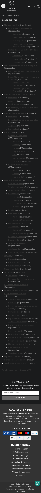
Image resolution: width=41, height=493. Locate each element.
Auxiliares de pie (15, 249)
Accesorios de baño (13, 180)
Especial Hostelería (16, 318)
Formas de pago (21, 455)
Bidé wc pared (18, 158)
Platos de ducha (11, 25)
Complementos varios (18, 347)
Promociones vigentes (21, 469)
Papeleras (12, 303)
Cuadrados (17, 34)
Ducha (15, 141)
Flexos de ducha (15, 334)
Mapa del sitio (15, 484)
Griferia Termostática (18, 164)
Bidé (14, 155)
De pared (16, 220)
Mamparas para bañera (15, 113)
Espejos (7, 256)
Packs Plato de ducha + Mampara (23, 71)
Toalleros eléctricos (17, 322)
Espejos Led (13, 262)
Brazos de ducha (16, 331)
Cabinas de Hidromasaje (15, 290)
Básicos (11, 259)
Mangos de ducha (16, 344)
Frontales (12, 98)
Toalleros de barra (16, 187)
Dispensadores (15, 240)
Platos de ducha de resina (20, 28)
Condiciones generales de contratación (19, 489)
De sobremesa (18, 233)
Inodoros (12, 276)
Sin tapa (16, 197)
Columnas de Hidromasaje (16, 285)
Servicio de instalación (14, 360)
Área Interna (20, 491)
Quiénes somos (21, 452)
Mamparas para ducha (14, 94)
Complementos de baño (15, 294)
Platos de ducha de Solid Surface (23, 50)
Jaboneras (13, 227)
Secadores (13, 315)
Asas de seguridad (17, 252)
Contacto (21, 475)
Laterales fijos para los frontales (23, 107)
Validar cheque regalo (21, 472)
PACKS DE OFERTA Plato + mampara (20, 65)
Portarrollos (13, 194)
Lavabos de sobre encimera (21, 279)
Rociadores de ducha (17, 337)
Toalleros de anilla (16, 190)
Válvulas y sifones (16, 353)
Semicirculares (19, 37)
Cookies (28, 487)
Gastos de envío (21, 459)
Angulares (12, 101)
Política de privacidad (16, 487)
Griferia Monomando (17, 136)
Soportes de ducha (16, 341)
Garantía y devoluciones (21, 462)
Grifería (7, 132)
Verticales (21, 203)
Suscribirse (21, 398)
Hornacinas (13, 312)
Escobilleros (13, 213)
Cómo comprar (21, 449)
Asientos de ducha (16, 299)
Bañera (15, 145)
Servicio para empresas (15, 363)
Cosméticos (13, 265)
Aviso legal (25, 484)
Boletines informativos (21, 465)
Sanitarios (8, 272)
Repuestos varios (12, 356)
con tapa (16, 200)
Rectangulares (18, 41)
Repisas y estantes (16, 237)
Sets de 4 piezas (15, 184)
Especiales (13, 129)
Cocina (15, 161)
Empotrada (17, 151)
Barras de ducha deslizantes (21, 325)
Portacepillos (14, 223)
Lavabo (15, 148)
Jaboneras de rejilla (17, 243)
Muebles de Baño (11, 269)
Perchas (11, 210)
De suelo (16, 217)
